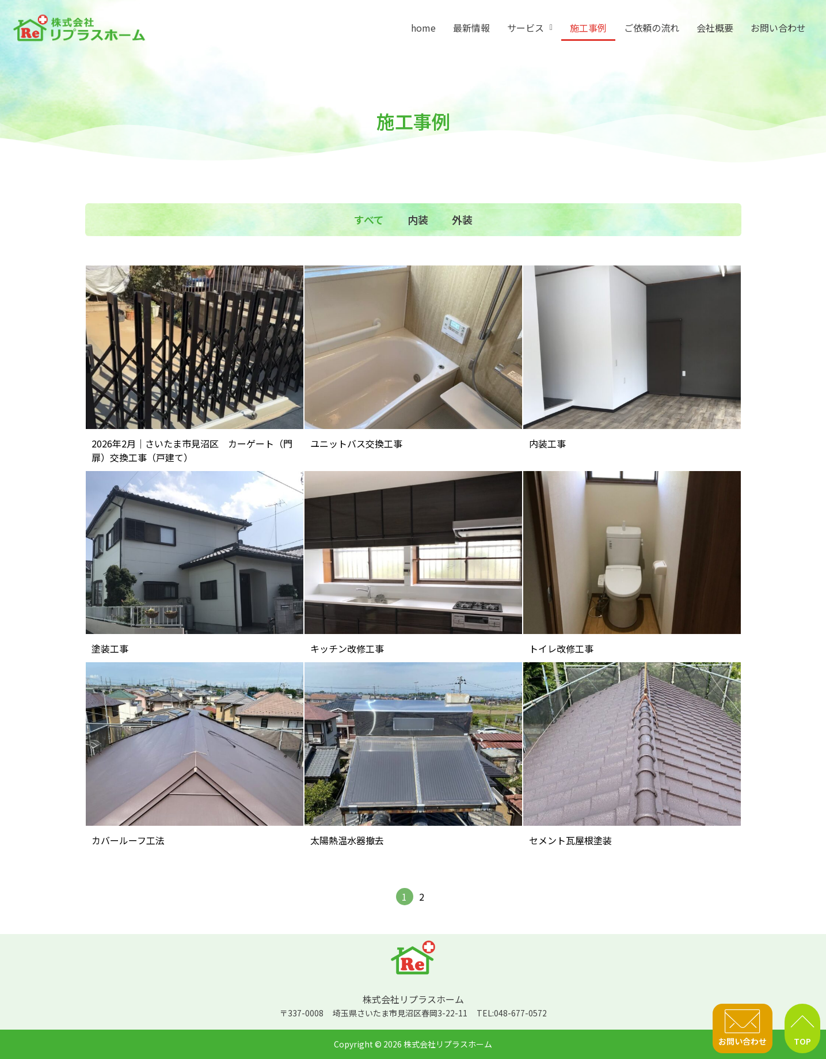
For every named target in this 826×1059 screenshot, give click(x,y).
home (423, 28)
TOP (802, 1041)
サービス (530, 28)
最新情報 (471, 28)
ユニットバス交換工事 (356, 443)
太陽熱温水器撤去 (347, 840)
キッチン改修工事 (347, 648)
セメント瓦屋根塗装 (570, 840)
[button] (529, 27)
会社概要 (714, 28)
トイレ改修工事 (561, 648)
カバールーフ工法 (128, 840)
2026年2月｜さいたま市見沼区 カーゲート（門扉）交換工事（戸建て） (192, 450)
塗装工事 (110, 648)
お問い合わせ (778, 28)
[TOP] (802, 1021)
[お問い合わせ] (742, 1021)
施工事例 (588, 28)
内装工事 (547, 443)
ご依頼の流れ (651, 28)
